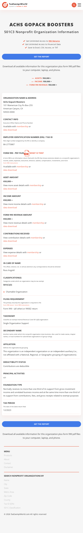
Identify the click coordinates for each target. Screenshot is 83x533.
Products (8, 455)
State (6, 488)
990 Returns (54, 41)
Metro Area (9, 492)
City (5, 484)
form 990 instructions (10, 163)
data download (10, 129)
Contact (7, 463)
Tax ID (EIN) (9, 503)
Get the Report (41, 56)
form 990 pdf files (71, 66)
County (7, 499)
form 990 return (8, 305)
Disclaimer (8, 467)
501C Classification (12, 507)
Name (6, 480)
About (6, 459)
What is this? (34, 153)
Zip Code (8, 496)
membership (22, 126)
